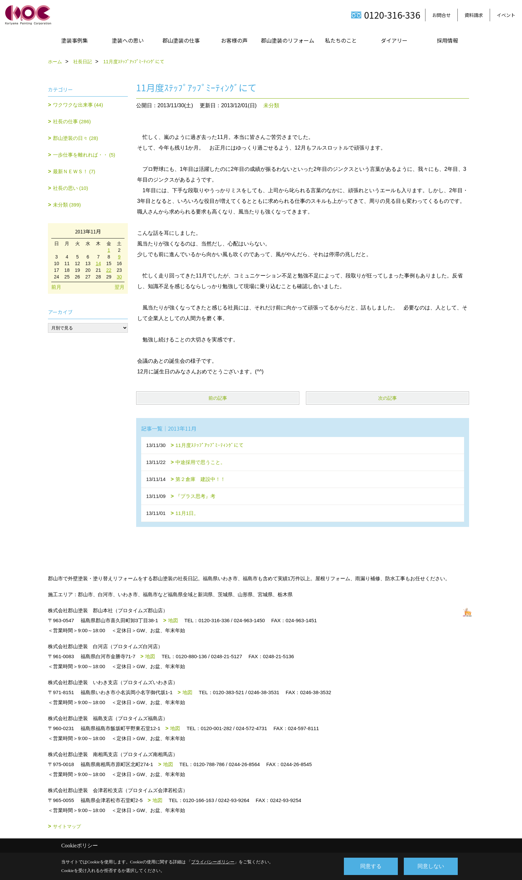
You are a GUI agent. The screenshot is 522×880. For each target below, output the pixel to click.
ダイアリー (394, 40)
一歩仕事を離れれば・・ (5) (84, 155)
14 (98, 263)
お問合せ (441, 15)
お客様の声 (234, 40)
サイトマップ (67, 826)
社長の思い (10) (70, 188)
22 (109, 270)
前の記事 (217, 398)
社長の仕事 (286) (72, 121)
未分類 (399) (67, 205)
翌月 (120, 287)
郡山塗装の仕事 (181, 40)
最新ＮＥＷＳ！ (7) (74, 171)
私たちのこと (341, 40)
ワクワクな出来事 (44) (78, 105)
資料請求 (473, 15)
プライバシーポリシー (212, 861)
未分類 (271, 105)
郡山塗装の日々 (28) (75, 138)
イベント (506, 15)
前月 (56, 287)
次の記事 (387, 398)
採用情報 (447, 40)
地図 (173, 620)
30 (119, 276)
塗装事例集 (74, 40)
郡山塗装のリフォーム (287, 40)
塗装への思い (128, 40)
